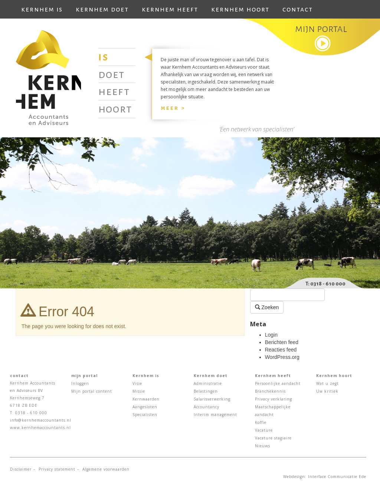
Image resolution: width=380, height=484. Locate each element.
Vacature (264, 430)
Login (271, 335)
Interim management (215, 414)
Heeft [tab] (114, 91)
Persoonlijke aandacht (278, 383)
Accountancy (206, 406)
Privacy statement (57, 469)
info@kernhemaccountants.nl (40, 420)
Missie (138, 391)
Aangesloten (144, 406)
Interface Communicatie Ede (337, 476)
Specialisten (144, 414)
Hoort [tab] (115, 109)
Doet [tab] (111, 74)
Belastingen (206, 391)
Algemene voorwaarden (106, 469)
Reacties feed (281, 350)
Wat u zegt (327, 383)
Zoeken (267, 307)
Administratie (208, 383)
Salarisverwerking (212, 399)
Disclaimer (21, 469)
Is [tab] (103, 57)
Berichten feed (281, 342)
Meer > (173, 108)
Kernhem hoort (240, 9)
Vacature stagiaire (273, 438)
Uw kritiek (327, 391)
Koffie (260, 422)
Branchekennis (270, 391)
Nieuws (262, 445)
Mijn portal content (91, 391)
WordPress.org (282, 357)
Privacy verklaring (273, 399)
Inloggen (80, 383)
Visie (137, 383)
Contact (297, 9)
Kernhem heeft (170, 9)
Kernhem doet (102, 9)
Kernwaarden (146, 399)
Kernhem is (42, 9)
